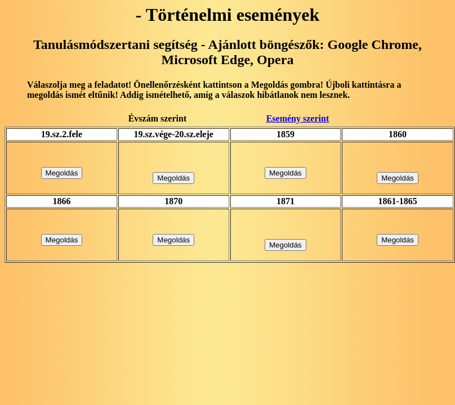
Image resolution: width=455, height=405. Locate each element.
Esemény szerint (297, 118)
